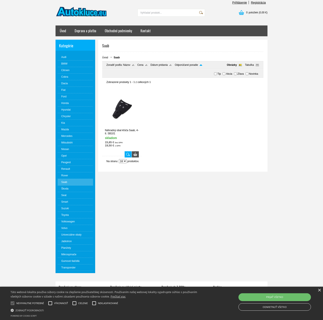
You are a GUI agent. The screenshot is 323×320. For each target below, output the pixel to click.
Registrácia (258, 2)
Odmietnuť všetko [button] (275, 307)
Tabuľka (249, 64)
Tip (219, 73)
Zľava (240, 73)
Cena (140, 64)
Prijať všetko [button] (274, 297)
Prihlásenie (239, 2)
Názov (126, 64)
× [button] (319, 290)
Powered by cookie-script (24, 315)
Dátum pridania (159, 64)
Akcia (229, 73)
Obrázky (232, 64)
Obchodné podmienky (118, 30)
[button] (109, 310)
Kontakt (146, 30)
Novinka (253, 73)
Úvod (63, 30)
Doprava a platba (85, 30)
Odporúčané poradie (186, 64)
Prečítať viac (118, 296)
